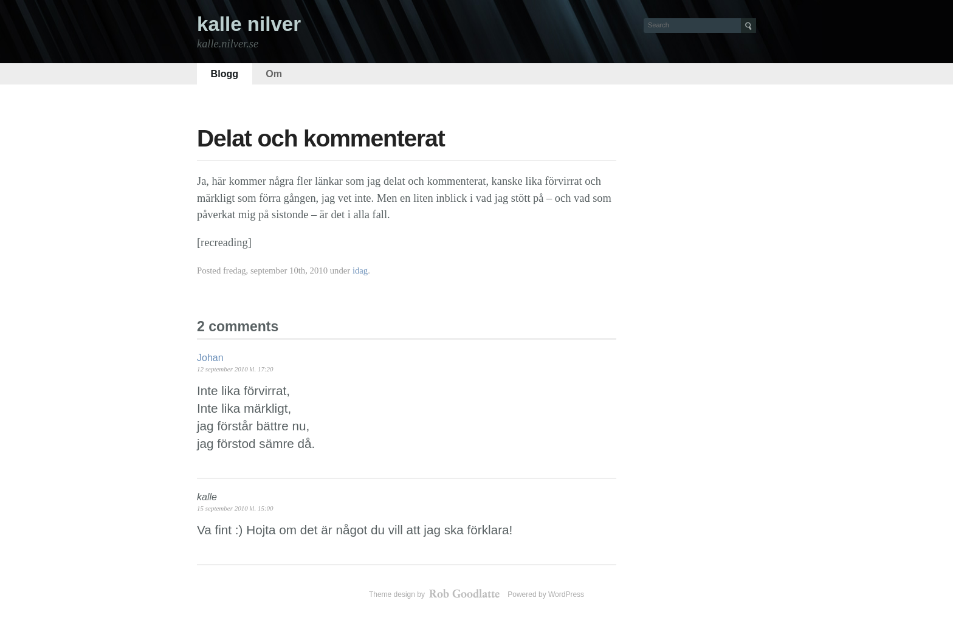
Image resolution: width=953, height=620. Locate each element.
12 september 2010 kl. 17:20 (235, 369)
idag (360, 270)
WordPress (566, 594)
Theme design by (435, 594)
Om (274, 73)
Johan (210, 358)
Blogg (225, 73)
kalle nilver (249, 24)
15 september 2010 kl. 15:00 (235, 508)
